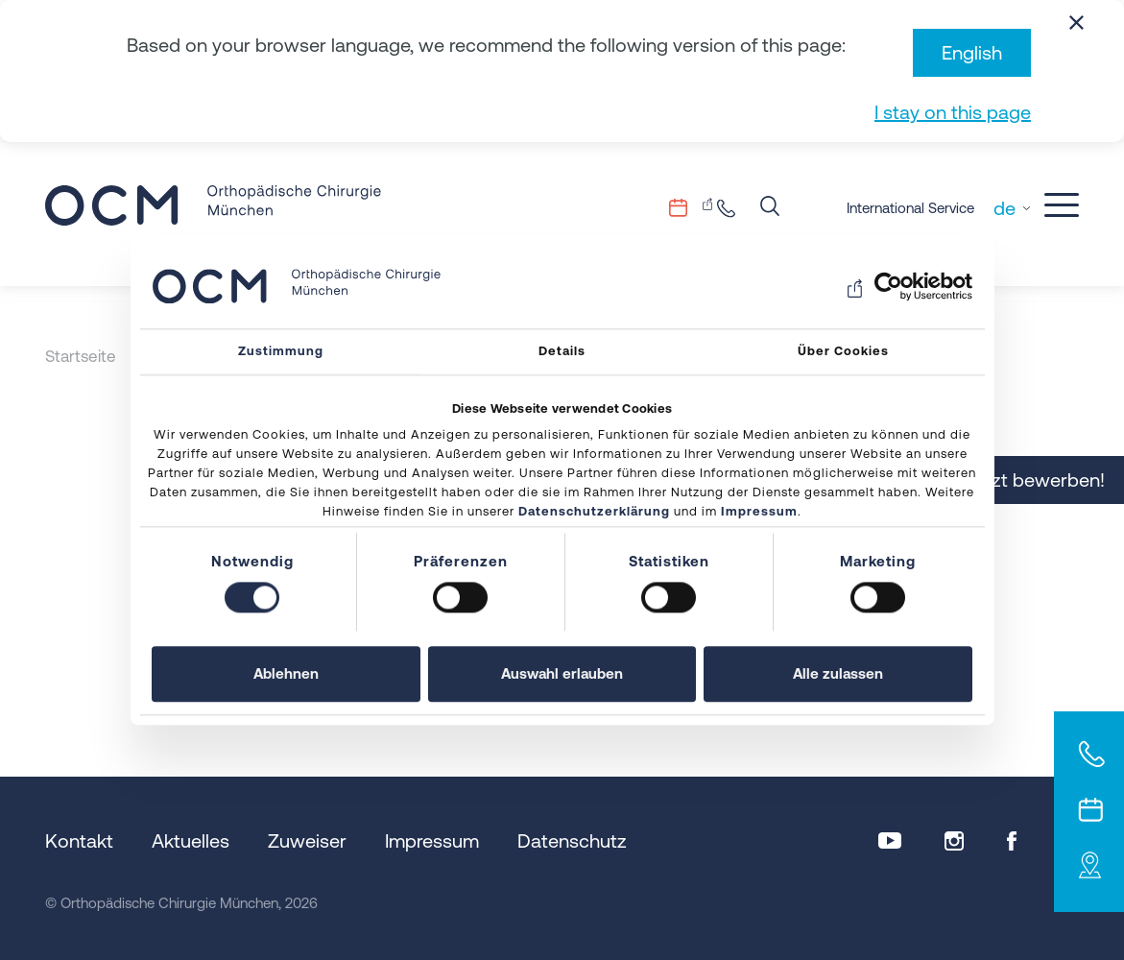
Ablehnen (286, 674)
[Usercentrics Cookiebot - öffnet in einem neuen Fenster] (888, 286)
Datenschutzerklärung (594, 512)
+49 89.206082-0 (731, 208)
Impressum (759, 512)
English (972, 52)
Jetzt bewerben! (1036, 479)
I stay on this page (952, 112)
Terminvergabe (690, 208)
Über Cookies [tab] (843, 351)
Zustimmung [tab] (280, 351)
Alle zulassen (838, 674)
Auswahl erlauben (562, 674)
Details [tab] (562, 351)
